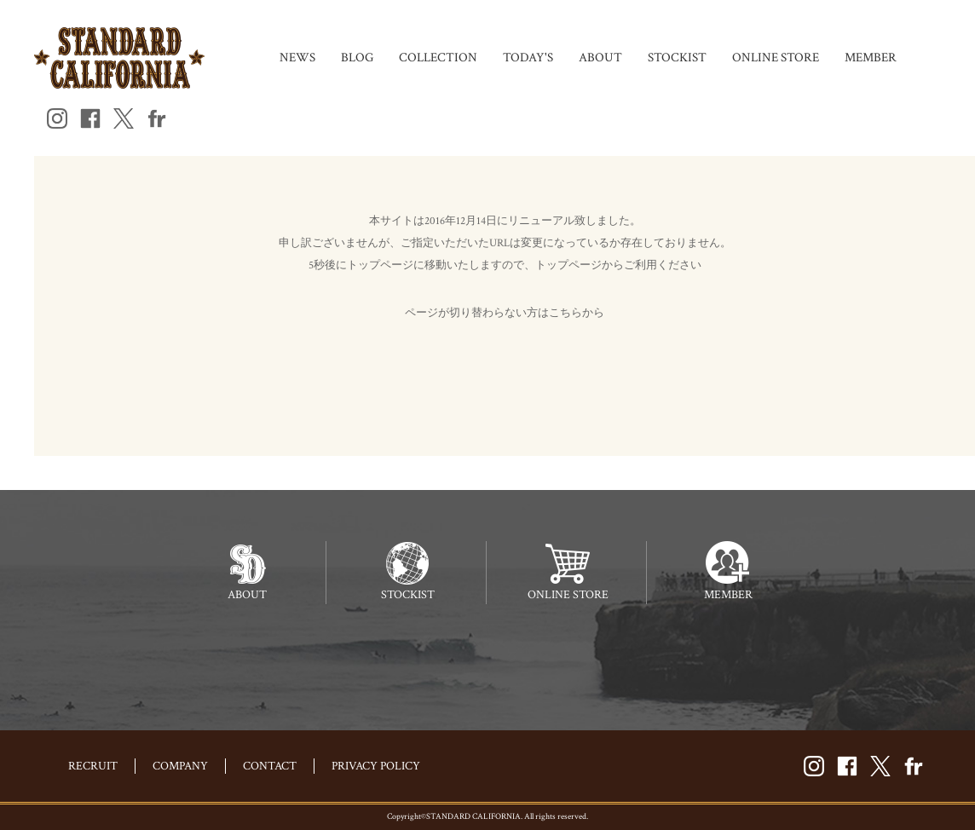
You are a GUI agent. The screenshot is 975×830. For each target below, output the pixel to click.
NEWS (297, 57)
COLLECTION (438, 57)
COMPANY (180, 766)
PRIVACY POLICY (376, 766)
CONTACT (270, 766)
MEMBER (871, 57)
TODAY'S (528, 57)
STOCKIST (677, 57)
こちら (565, 313)
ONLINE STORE (775, 57)
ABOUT (600, 57)
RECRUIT (93, 766)
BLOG (357, 57)
